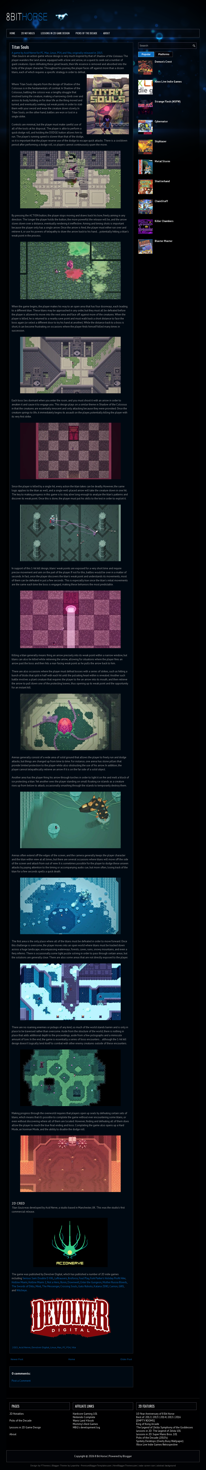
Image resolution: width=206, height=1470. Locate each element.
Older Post (126, 1359)
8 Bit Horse (101, 1456)
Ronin (63, 1282)
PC (64, 1347)
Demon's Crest (163, 61)
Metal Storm (162, 161)
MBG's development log (86, 1427)
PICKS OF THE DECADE (86, 33)
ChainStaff (161, 201)
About (106, 33)
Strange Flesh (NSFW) (168, 101)
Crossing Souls (68, 1286)
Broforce (73, 1278)
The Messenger (50, 1286)
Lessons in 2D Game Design (55, 33)
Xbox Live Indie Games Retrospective (157, 1444)
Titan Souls (20, 47)
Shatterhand (162, 181)
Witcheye (21, 1290)
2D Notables (28, 33)
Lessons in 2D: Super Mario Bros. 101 (156, 1434)
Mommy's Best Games (85, 1424)
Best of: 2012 (143, 1417)
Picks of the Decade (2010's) (152, 1437)
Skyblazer (160, 141)
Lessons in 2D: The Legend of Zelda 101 (158, 1431)
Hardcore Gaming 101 (85, 1413)
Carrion (113, 1286)
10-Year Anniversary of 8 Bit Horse (155, 1413)
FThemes (45, 1465)
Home (12, 33)
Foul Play (84, 1278)
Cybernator (161, 121)
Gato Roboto (85, 1286)
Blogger (127, 1456)
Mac (59, 1347)
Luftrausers (61, 1278)
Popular (146, 54)
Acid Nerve (25, 1347)
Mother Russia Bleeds (115, 1282)
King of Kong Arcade (147, 1424)
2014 (163, 1417)
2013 (155, 1417)
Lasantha (74, 1465)
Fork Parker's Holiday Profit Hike (108, 1278)
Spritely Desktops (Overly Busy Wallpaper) (159, 1441)
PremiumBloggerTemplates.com (96, 1465)
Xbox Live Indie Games (168, 81)
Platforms (163, 54)
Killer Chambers (164, 221)
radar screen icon (147, 1465)
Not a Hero (53, 1282)
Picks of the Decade (20, 1420)
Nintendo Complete (84, 1417)
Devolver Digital (40, 1347)
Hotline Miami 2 (37, 1282)
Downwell (73, 1282)
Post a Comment (21, 1380)
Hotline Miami (19, 1282)
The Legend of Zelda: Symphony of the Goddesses (164, 1427)
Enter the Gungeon (91, 1282)
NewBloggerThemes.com (125, 1465)
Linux (53, 1347)
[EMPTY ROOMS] (145, 1420)
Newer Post (17, 1359)
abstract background (166, 1465)
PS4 (68, 1347)
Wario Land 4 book (83, 1420)
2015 (15, 1347)
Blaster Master (163, 241)
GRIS (121, 1286)
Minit (38, 1286)
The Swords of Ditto (23, 1286)
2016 (178, 1417)
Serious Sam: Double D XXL (38, 1278)
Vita (74, 1347)
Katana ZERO (101, 1286)
